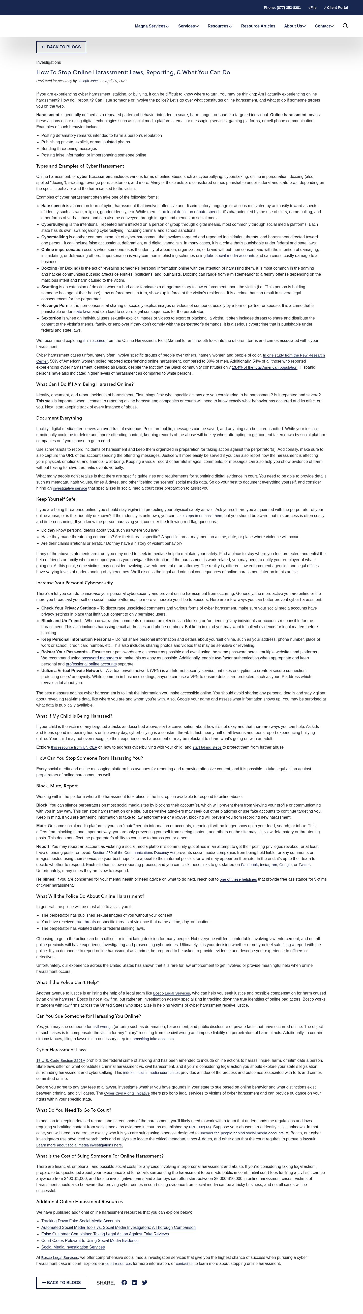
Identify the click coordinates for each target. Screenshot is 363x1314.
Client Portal (337, 8)
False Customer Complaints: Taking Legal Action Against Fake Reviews (105, 1234)
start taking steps (210, 747)
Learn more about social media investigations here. (82, 1145)
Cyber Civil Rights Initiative (128, 1093)
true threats (86, 922)
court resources (119, 1263)
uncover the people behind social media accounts (244, 1133)
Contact (324, 26)
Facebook (250, 864)
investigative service (71, 488)
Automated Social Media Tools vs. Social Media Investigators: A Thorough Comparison (118, 1227)
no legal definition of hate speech (191, 212)
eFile (313, 8)
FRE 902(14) (200, 1127)
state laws (82, 311)
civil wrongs (103, 1026)
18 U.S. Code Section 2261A (62, 1060)
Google (287, 864)
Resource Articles (258, 26)
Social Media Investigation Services (73, 1247)
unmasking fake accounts (153, 1039)
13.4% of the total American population (266, 367)
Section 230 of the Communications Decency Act (136, 852)
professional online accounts (91, 664)
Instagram (270, 864)
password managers (100, 658)
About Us (295, 26)
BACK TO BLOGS (61, 47)
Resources (220, 26)
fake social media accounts (231, 255)
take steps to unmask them (200, 516)
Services (188, 26)
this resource (94, 340)
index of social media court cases (153, 1072)
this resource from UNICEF (75, 747)
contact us (186, 1263)
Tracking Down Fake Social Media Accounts (80, 1221)
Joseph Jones (88, 81)
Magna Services (152, 26)
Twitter (307, 864)
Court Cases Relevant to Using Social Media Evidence (90, 1240)
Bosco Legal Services (172, 993)
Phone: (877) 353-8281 (282, 8)
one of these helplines (239, 879)
